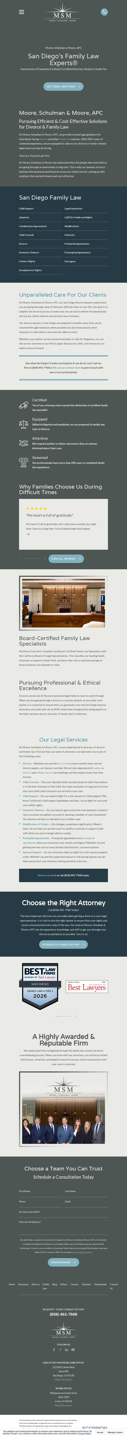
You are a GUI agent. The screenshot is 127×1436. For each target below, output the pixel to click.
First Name (24, 1191)
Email (67, 1201)
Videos (63, 1284)
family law (65, 139)
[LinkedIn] (66, 1349)
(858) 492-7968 (63, 1314)
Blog (54, 1284)
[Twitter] (60, 1349)
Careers (74, 1284)
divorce (43, 139)
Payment (86, 1284)
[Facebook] (54, 1349)
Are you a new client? (29, 1212)
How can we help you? (30, 1222)
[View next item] (45, 558)
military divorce (45, 772)
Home (12, 1284)
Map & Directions (63, 1379)
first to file (63, 763)
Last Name (70, 1191)
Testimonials (100, 1284)
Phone (22, 1201)
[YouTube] (73, 1349)
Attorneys (23, 1284)
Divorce (36, 1284)
